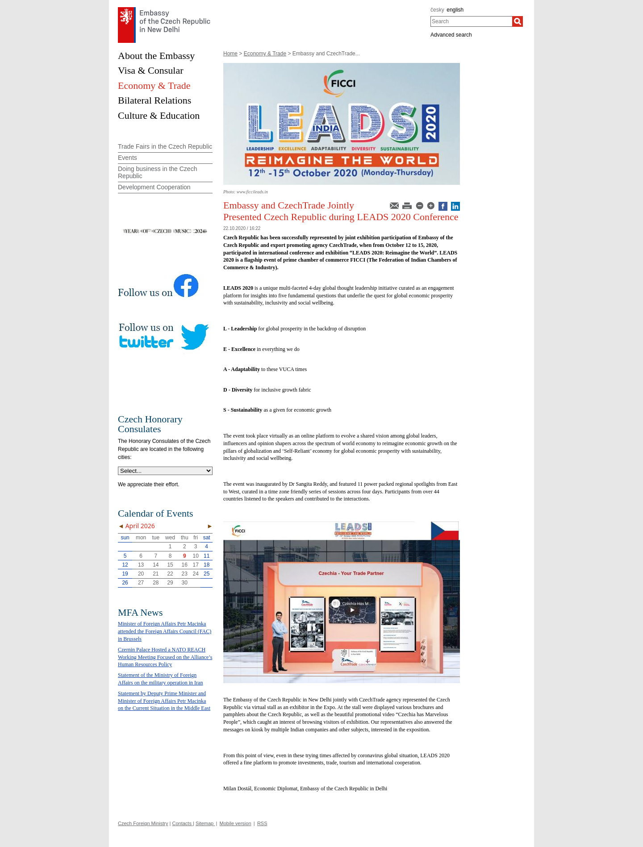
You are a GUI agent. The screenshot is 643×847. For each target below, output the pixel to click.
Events (127, 157)
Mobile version (235, 823)
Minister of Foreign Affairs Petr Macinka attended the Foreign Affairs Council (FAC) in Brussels (164, 631)
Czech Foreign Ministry (143, 823)
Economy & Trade (265, 53)
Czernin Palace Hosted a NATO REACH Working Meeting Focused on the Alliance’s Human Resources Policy (165, 657)
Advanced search (451, 35)
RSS (262, 823)
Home (230, 53)
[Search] (517, 21)
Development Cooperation (154, 187)
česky (437, 10)
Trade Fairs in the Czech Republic (165, 146)
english (455, 10)
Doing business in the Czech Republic (157, 172)
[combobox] (471, 21)
